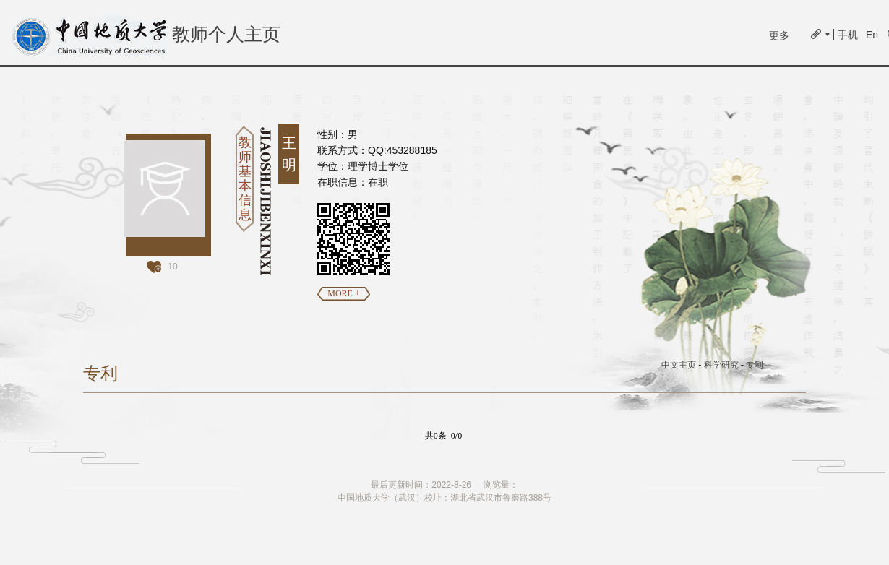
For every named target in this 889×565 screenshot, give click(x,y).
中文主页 (678, 365)
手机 (848, 34)
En (872, 34)
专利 (754, 365)
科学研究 (721, 365)
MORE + (343, 293)
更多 (779, 35)
